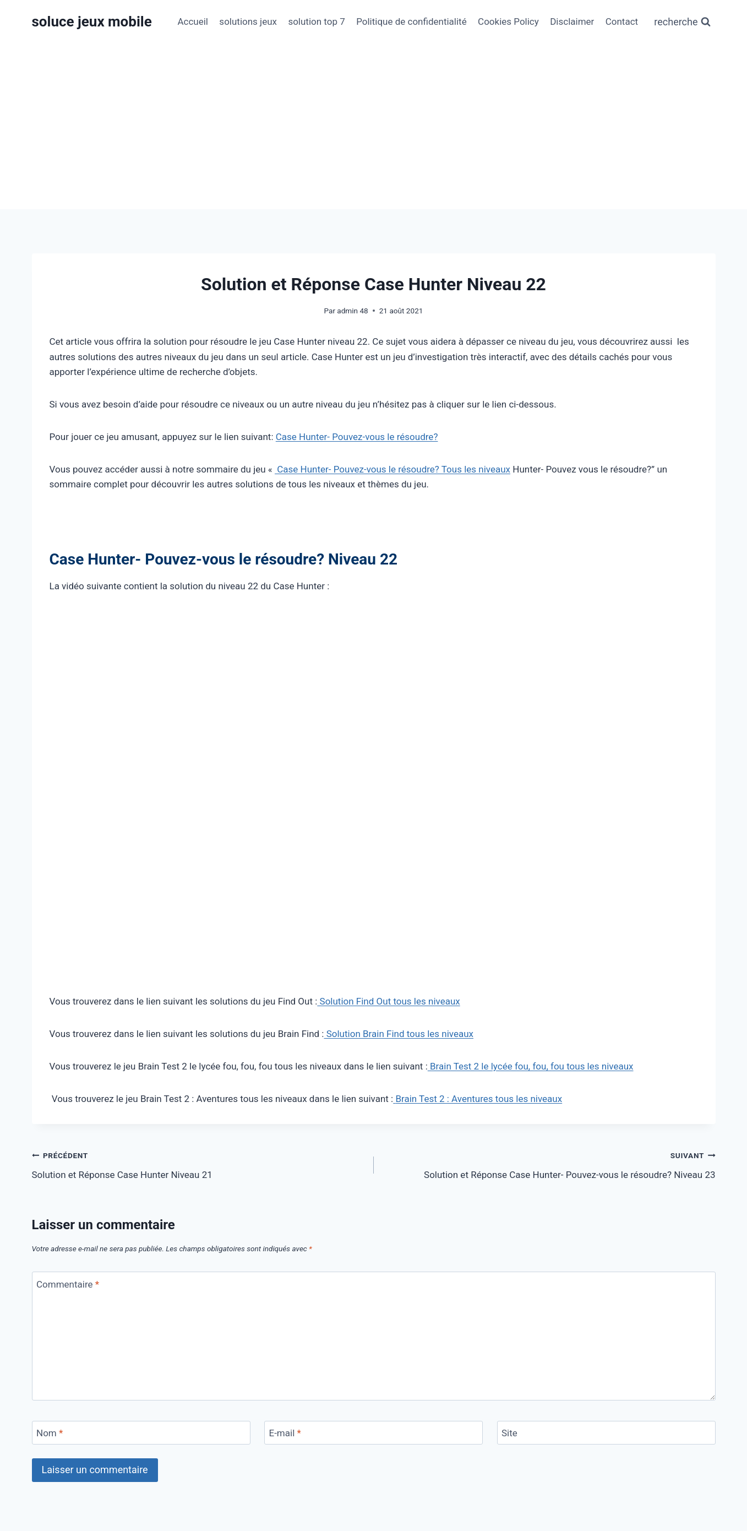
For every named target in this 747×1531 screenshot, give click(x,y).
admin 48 (352, 310)
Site (509, 1432)
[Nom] (141, 1433)
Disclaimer (572, 21)
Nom (49, 1432)
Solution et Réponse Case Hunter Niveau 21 (198, 1164)
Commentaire (67, 1283)
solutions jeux (248, 21)
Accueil (192, 21)
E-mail (285, 1432)
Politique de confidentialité (411, 21)
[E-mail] (373, 1433)
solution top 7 (316, 21)
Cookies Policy (508, 21)
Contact (622, 21)
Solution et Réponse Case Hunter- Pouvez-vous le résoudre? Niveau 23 (549, 1164)
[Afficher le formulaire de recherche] (682, 22)
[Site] (606, 1433)
